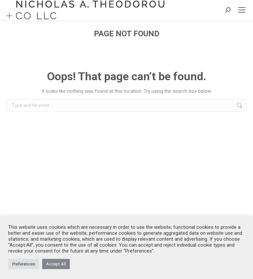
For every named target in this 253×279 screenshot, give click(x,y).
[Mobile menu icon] (241, 10)
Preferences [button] (23, 264)
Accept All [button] (56, 264)
